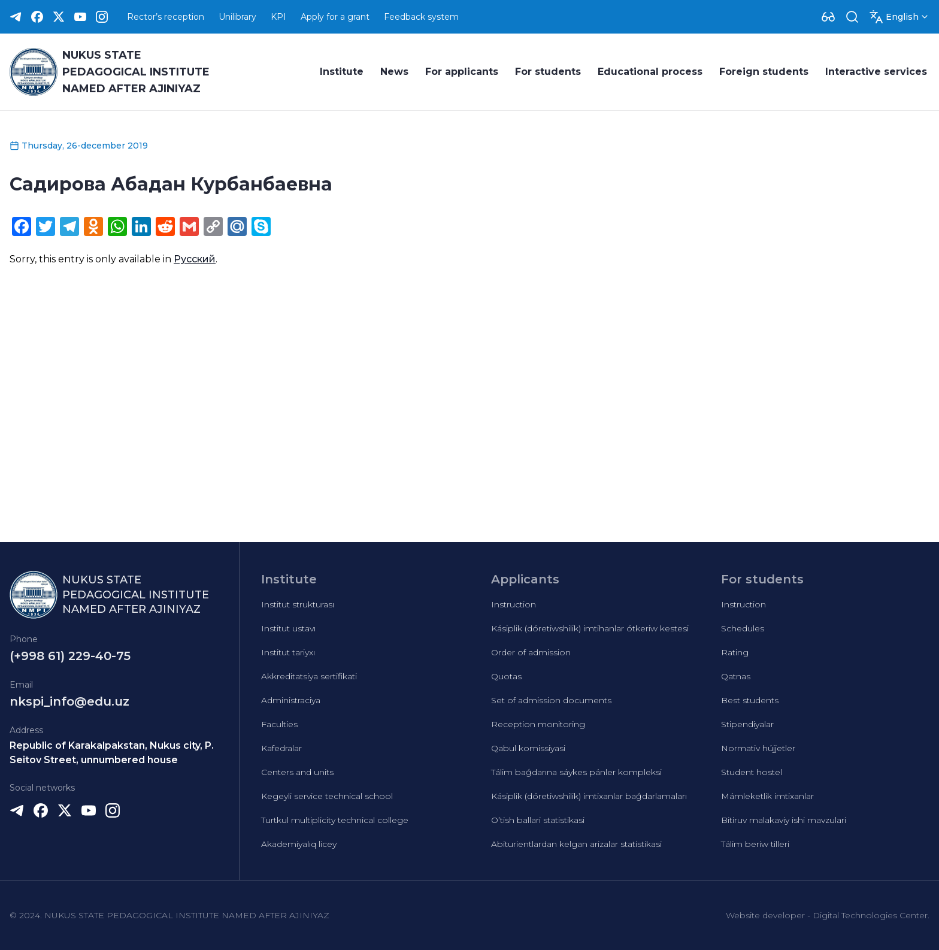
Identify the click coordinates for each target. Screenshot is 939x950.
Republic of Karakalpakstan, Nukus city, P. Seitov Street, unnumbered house (112, 753)
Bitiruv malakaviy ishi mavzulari (783, 820)
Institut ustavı (288, 628)
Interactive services (876, 71)
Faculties (279, 724)
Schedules (742, 628)
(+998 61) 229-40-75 (70, 656)
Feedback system (421, 16)
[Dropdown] (828, 17)
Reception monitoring (538, 724)
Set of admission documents (551, 700)
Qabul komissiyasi (528, 748)
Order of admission (531, 652)
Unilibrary (237, 16)
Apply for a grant (335, 16)
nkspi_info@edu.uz (69, 701)
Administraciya (290, 700)
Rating (735, 652)
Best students (750, 700)
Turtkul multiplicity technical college (334, 820)
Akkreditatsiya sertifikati (309, 676)
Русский (195, 259)
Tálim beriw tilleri (755, 844)
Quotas (506, 676)
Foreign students (763, 71)
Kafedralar (281, 748)
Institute (342, 71)
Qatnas (735, 676)
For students (548, 71)
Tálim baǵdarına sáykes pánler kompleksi (576, 772)
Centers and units (297, 772)
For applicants (461, 71)
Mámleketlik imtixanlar (767, 796)
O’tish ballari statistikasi (537, 820)
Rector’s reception (165, 16)
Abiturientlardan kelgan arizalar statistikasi (576, 844)
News (394, 71)
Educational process (650, 71)
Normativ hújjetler (758, 748)
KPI (278, 16)
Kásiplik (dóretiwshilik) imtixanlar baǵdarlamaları (589, 796)
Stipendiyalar (747, 724)
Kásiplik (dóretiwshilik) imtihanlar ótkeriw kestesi (590, 628)
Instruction (513, 604)
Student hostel (751, 772)
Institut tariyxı (288, 652)
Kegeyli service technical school (327, 796)
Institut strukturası (297, 604)
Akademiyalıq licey (299, 844)
